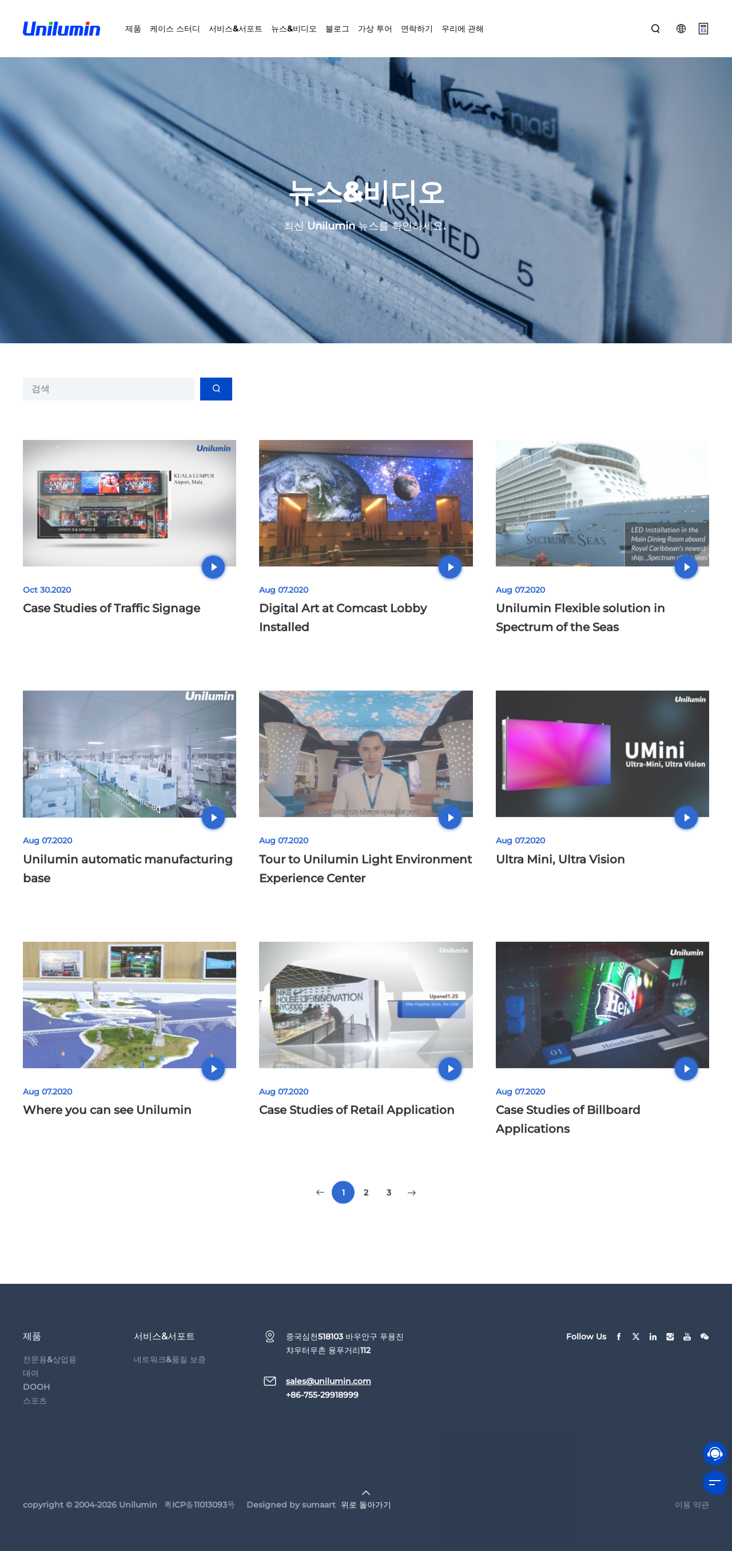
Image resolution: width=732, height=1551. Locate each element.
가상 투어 (375, 28)
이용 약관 (692, 1521)
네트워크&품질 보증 (170, 1375)
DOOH (36, 1403)
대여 (31, 1389)
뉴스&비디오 (294, 28)
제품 (133, 28)
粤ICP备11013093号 (199, 1521)
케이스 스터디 (175, 28)
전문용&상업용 (50, 1375)
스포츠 (35, 1416)
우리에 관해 (462, 28)
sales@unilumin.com (328, 1397)
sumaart (319, 1521)
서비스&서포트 (235, 28)
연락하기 (417, 28)
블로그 (337, 28)
